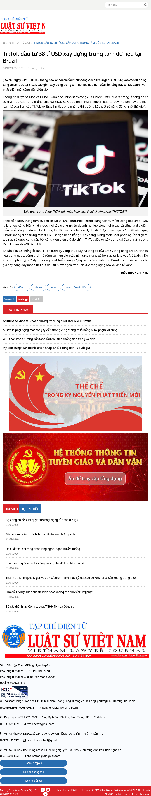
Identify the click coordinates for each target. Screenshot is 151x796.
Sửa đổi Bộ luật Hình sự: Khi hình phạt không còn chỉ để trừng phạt (49, 592)
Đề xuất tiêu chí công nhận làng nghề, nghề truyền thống (43, 549)
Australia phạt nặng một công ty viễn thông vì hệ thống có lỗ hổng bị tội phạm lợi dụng (60, 330)
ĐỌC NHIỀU (29, 509)
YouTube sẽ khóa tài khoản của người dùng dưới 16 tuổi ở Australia (47, 321)
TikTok (38, 287)
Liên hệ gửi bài (33, 780)
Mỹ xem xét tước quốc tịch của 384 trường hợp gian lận (41, 534)
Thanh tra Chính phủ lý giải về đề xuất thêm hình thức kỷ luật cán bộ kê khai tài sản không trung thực (71, 578)
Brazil (54, 287)
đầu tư (22, 287)
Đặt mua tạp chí (34, 763)
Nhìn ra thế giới (18, 42)
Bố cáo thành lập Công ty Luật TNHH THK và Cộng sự (40, 607)
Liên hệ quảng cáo (33, 772)
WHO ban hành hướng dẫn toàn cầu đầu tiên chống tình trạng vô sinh (49, 339)
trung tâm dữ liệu (76, 287)
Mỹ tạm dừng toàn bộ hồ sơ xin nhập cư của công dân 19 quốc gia (46, 348)
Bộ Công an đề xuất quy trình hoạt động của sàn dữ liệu (42, 520)
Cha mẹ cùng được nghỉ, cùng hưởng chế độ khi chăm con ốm (46, 563)
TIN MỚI (11, 509)
